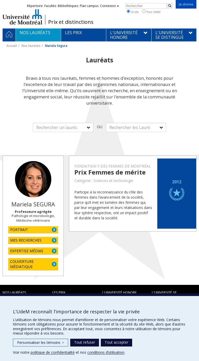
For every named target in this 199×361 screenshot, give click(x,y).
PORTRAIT (19, 229)
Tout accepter (116, 342)
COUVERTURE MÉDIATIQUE (22, 264)
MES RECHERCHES (25, 240)
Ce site (133, 12)
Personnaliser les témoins (40, 342)
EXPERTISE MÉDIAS (26, 250)
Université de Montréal (22, 17)
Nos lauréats (31, 46)
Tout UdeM (151, 12)
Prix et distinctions (71, 22)
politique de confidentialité (53, 352)
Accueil (11, 46)
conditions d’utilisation (105, 352)
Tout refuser (84, 342)
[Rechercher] (170, 6)
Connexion (109, 6)
